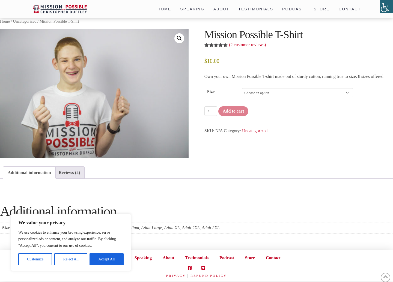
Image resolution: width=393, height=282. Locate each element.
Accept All (106, 259)
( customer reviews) (247, 44)
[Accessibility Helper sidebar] (386, 6)
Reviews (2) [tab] (69, 172)
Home (5, 21)
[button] (179, 38)
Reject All (71, 259)
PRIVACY (176, 276)
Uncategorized (24, 21)
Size (211, 91)
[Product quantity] (210, 111)
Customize (35, 259)
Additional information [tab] (29, 172)
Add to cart (233, 111)
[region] (71, 242)
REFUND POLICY (208, 276)
